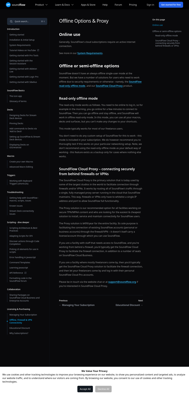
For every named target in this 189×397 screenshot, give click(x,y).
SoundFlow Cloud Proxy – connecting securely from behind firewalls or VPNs (167, 43)
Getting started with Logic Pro (23, 76)
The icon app (15, 96)
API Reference (18, 272)
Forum (118, 4)
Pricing (133, 4)
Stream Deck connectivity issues (21, 212)
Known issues (16, 205)
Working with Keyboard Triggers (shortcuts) (20, 182)
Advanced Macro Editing (21, 166)
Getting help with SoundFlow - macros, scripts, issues (24, 199)
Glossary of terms (18, 101)
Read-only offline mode (166, 35)
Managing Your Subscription (23, 314)
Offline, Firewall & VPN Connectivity (20, 321)
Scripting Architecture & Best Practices (23, 229)
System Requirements (20, 45)
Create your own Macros (21, 161)
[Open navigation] (27, 21)
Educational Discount (19, 328)
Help (105, 4)
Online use (157, 25)
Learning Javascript (18, 267)
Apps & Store (88, 4)
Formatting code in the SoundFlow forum (20, 279)
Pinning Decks (16, 123)
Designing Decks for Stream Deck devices (22, 116)
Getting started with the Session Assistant (21, 62)
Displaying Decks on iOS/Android (19, 146)
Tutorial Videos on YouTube (24, 50)
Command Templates (19, 262)
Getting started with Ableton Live (23, 70)
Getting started (16, 34)
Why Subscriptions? (18, 333)
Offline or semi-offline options (166, 31)
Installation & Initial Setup (22, 39)
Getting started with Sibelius (23, 82)
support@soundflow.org (122, 281)
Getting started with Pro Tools (23, 55)
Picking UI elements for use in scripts (23, 250)
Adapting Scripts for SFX (21, 235)
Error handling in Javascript (22, 257)
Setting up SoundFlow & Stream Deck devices (24, 138)
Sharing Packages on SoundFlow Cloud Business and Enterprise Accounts (24, 298)
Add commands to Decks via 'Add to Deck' (23, 130)
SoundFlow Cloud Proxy (109, 85)
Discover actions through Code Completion (24, 242)
